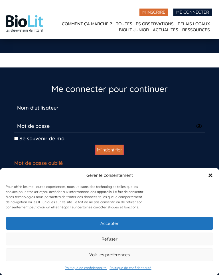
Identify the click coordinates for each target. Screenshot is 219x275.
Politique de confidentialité (86, 268)
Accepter (109, 223)
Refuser (109, 239)
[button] (210, 175)
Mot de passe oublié (38, 163)
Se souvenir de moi (40, 138)
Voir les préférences (109, 254)
